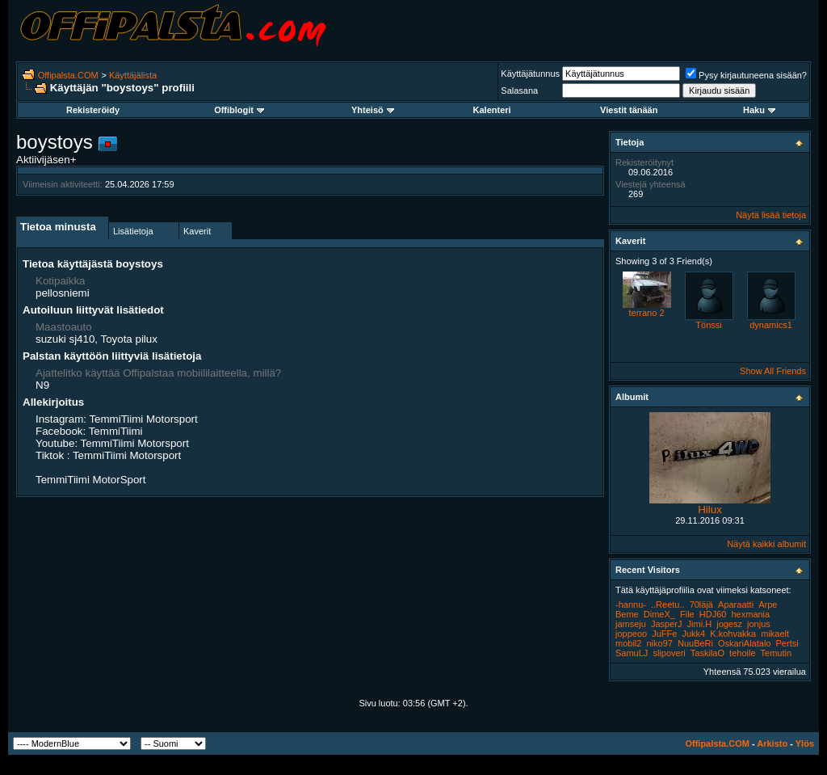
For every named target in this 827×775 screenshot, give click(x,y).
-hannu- (630, 604)
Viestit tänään (628, 110)
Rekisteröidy (93, 110)
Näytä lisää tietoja (771, 215)
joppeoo (631, 633)
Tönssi (708, 325)
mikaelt (775, 633)
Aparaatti (736, 604)
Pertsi (787, 643)
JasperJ (666, 624)
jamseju (630, 624)
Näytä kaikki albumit (766, 544)
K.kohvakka (733, 633)
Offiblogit (239, 110)
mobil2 (628, 643)
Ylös (805, 743)
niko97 (659, 643)
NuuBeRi (695, 643)
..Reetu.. (668, 604)
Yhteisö (372, 110)
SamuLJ (631, 653)
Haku (759, 110)
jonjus (758, 624)
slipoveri (669, 653)
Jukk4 (693, 633)
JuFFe (664, 633)
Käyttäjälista (133, 75)
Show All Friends (773, 371)
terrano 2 (646, 313)
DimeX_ (659, 614)
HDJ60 (713, 614)
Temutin (776, 653)
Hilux (710, 509)
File (687, 614)
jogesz (729, 624)
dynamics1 (770, 325)
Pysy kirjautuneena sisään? (746, 75)
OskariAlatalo (744, 643)
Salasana (519, 90)
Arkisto (772, 743)
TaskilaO (707, 653)
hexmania (750, 614)
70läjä (701, 604)
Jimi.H (699, 624)
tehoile (742, 653)
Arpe (767, 604)
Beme (627, 614)
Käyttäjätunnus (530, 73)
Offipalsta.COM (68, 75)
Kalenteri (492, 110)
